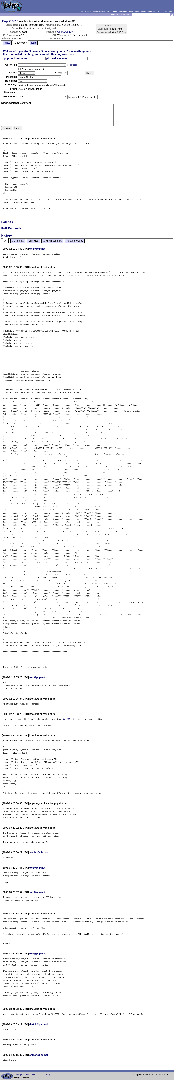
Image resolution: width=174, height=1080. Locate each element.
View (7, 42)
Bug (5, 21)
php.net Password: (58, 58)
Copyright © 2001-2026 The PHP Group (31, 1075)
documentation (99, 11)
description (72, 65)
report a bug (112, 11)
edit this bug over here (60, 54)
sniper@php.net (38, 1055)
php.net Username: (16, 58)
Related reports (74, 240)
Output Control (65, 31)
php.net (80, 11)
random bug (162, 11)
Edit (33, 42)
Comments (18, 240)
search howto (140, 11)
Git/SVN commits (52, 240)
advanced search (126, 11)
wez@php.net (37, 248)
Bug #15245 (68, 719)
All (5, 240)
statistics (151, 11)
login (171, 11)
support (88, 11)
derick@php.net (38, 1024)
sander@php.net (39, 852)
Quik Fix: (11, 64)
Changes (33, 240)
